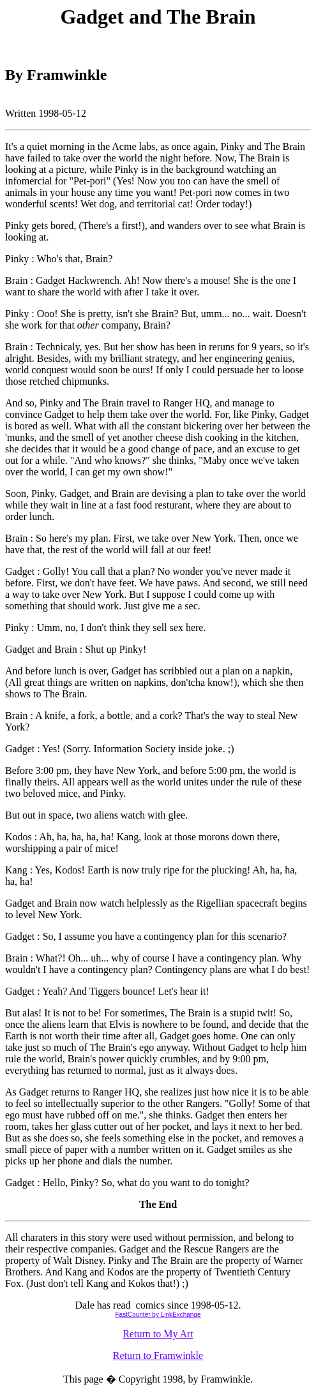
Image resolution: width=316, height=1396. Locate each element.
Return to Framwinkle (158, 1355)
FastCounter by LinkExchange (158, 1314)
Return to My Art (158, 1333)
